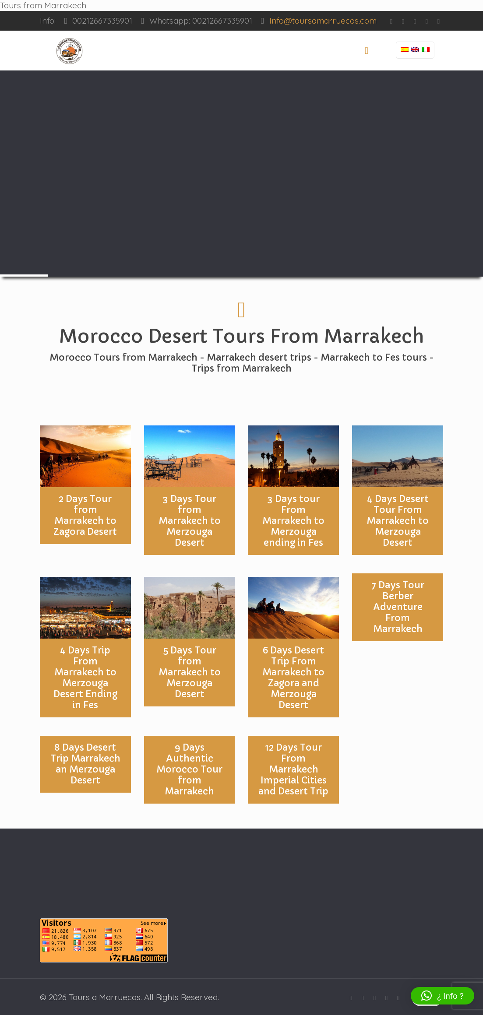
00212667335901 (102, 20)
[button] (442, 995)
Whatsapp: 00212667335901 (200, 20)
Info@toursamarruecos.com (323, 20)
